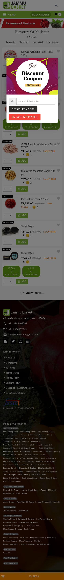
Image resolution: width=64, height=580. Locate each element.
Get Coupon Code (23, 109)
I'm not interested (25, 117)
